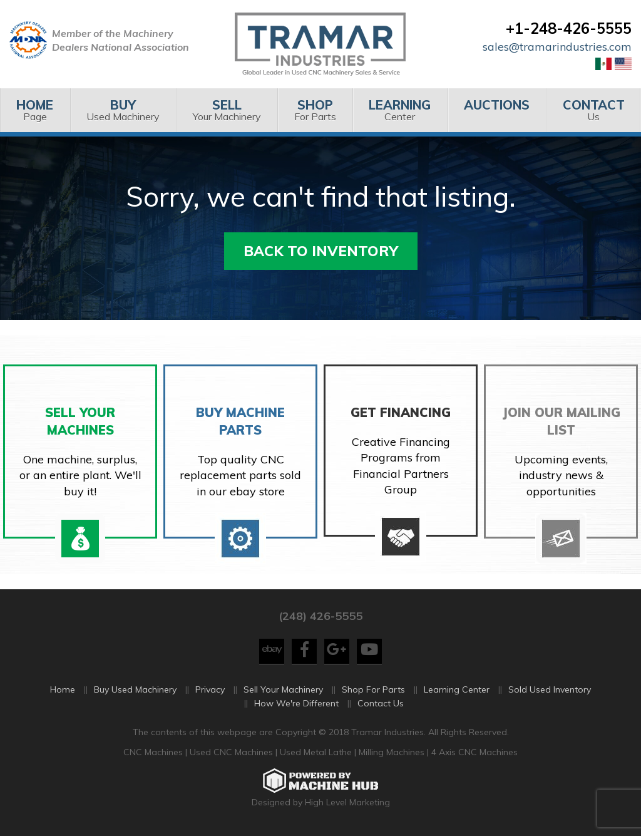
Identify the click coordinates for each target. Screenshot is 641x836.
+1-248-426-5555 (569, 28)
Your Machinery (226, 110)
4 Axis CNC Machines (474, 752)
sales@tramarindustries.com (557, 46)
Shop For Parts (373, 689)
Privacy (210, 689)
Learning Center (457, 689)
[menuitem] (35, 110)
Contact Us (380, 703)
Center (400, 110)
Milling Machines (391, 752)
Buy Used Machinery (135, 689)
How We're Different (296, 703)
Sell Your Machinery (283, 689)
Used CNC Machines (232, 752)
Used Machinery (123, 110)
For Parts (315, 110)
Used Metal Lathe (317, 752)
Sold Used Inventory (549, 689)
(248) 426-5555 (320, 616)
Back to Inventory (321, 251)
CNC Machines (154, 752)
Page (35, 110)
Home (62, 689)
